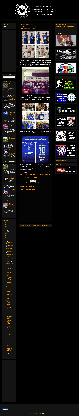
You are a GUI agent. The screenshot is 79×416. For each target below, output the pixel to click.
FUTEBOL (12, 19)
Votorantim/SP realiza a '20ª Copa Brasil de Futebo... (9, 349)
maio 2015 (8, 259)
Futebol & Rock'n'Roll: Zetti (9, 336)
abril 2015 (8, 261)
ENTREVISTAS (38, 19)
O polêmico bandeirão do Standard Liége (9, 279)
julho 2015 (8, 256)
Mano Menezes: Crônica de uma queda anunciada (11, 205)
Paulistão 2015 (33, 182)
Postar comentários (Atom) (37, 229)
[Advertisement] (9, 51)
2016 (6, 239)
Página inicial (36, 225)
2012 (6, 356)
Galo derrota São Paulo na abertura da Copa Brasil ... (9, 316)
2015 (6, 241)
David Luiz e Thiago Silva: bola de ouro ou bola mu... (9, 328)
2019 (6, 233)
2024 (6, 224)
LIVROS (46, 19)
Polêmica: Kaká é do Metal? (8, 297)
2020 (6, 231)
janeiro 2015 (8, 268)
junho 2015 (8, 258)
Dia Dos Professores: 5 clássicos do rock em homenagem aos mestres (9, 86)
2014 (6, 353)
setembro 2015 (9, 251)
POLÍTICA (53, 19)
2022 (6, 228)
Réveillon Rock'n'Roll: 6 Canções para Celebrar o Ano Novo (12, 113)
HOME (5, 19)
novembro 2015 (9, 245)
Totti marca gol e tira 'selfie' (9, 332)
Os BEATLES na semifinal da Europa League (12, 191)
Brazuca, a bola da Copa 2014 (12, 138)
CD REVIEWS (29, 19)
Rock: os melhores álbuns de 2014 (8, 343)
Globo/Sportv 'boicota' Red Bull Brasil (9, 283)
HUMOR (60, 19)
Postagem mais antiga (46, 225)
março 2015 (8, 263)
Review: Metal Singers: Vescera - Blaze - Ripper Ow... (9, 310)
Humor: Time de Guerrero (9, 294)
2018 (6, 235)
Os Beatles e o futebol (9, 339)
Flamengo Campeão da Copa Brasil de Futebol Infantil (9, 289)
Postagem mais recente (25, 225)
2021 (6, 230)
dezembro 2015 (9, 242)
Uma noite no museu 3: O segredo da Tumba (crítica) (9, 322)
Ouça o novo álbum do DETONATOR (12, 165)
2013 (6, 355)
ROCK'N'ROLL (20, 19)
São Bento (39, 182)
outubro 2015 (9, 248)
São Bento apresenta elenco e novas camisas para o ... (8, 303)
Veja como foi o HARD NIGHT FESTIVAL (12, 126)
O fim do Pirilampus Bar (12, 99)
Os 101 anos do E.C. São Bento (28, 177)
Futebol (28, 182)
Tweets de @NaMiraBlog (61, 160)
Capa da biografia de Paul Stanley (11, 178)
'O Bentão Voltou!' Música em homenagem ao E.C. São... (9, 272)
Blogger (47, 413)
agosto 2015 (8, 254)
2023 (6, 226)
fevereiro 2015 (9, 265)
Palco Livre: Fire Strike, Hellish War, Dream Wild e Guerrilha (12, 152)
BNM (26, 182)
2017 (6, 237)
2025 (6, 222)
